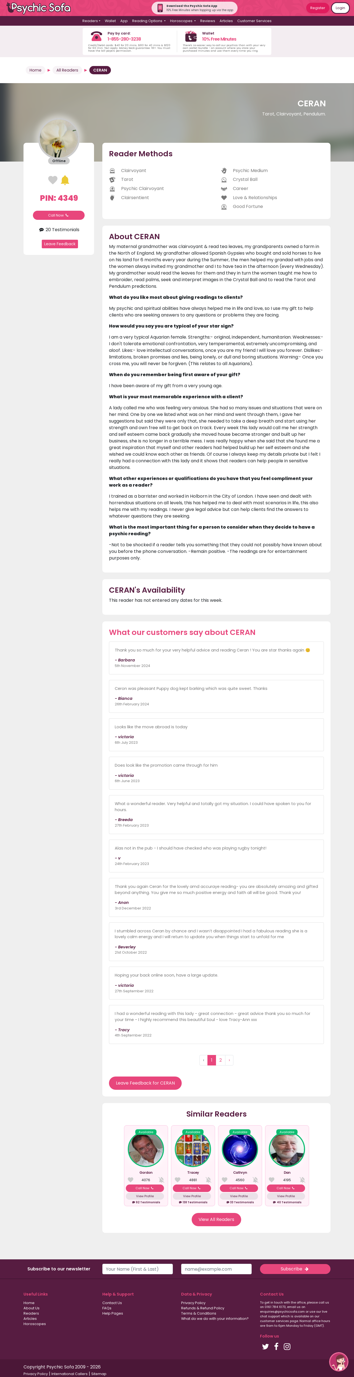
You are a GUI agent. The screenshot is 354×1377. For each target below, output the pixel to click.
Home (35, 70)
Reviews (207, 21)
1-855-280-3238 (124, 39)
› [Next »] (229, 1060)
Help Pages (112, 1313)
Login (340, 7)
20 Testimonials (58, 229)
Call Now (59, 215)
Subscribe (295, 1269)
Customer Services (254, 21)
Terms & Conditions (198, 1313)
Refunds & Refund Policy (202, 1308)
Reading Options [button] (147, 21)
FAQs (106, 1308)
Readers (31, 1313)
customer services (274, 1321)
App (124, 21)
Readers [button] (90, 21)
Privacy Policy (193, 1302)
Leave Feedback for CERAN (145, 1083)
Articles (226, 21)
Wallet (110, 21)
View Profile (145, 1196)
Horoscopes (35, 1323)
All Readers (67, 70)
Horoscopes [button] (181, 21)
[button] (338, 1361)
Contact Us (112, 1302)
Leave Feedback (60, 244)
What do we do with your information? (215, 1318)
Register (317, 7)
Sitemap (98, 1373)
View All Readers (216, 1219)
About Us (32, 1308)
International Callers (69, 1373)
